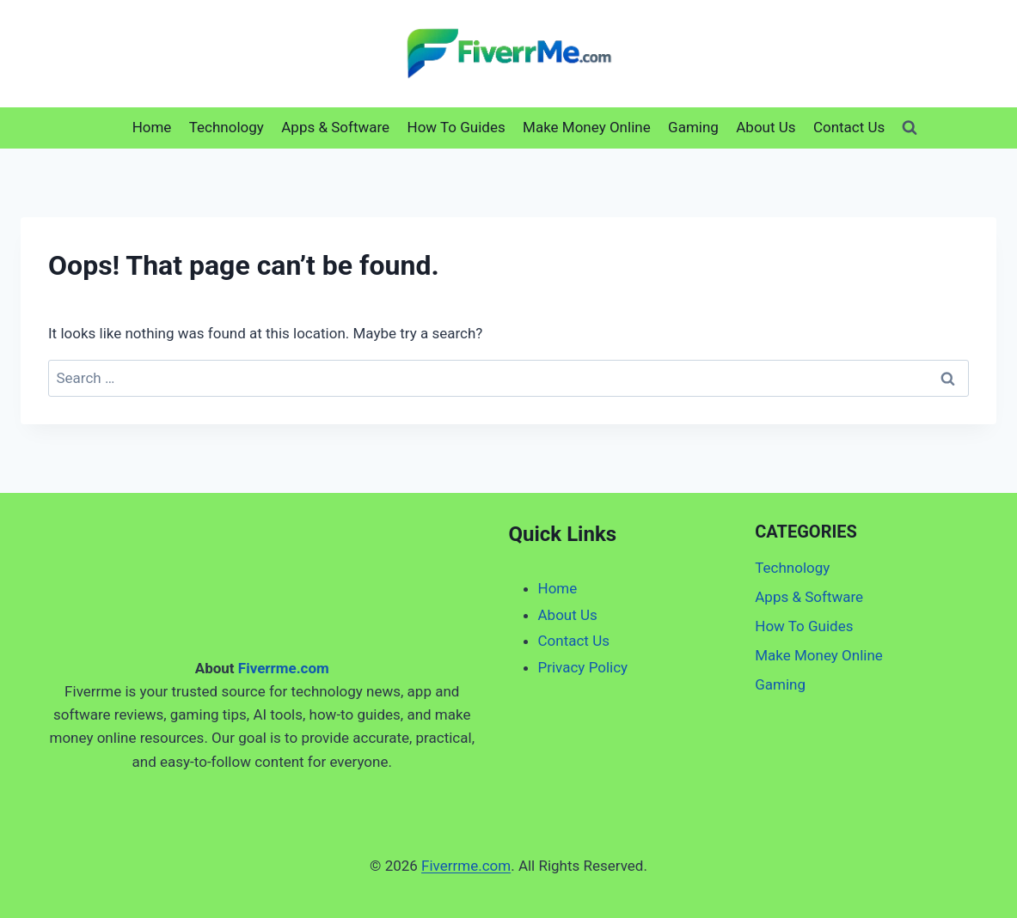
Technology (226, 127)
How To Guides (456, 127)
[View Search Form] (909, 127)
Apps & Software (335, 127)
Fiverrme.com (283, 668)
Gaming (693, 127)
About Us (765, 127)
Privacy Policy (583, 667)
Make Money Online (587, 127)
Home (152, 127)
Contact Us (849, 127)
